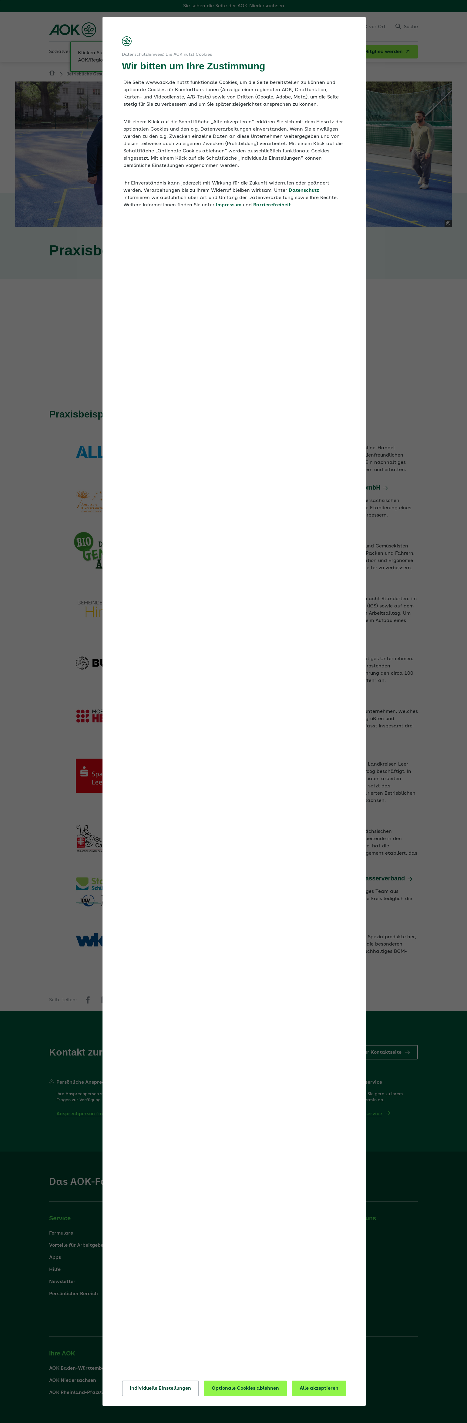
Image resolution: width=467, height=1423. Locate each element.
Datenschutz (304, 190)
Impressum (228, 205)
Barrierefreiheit (272, 205)
